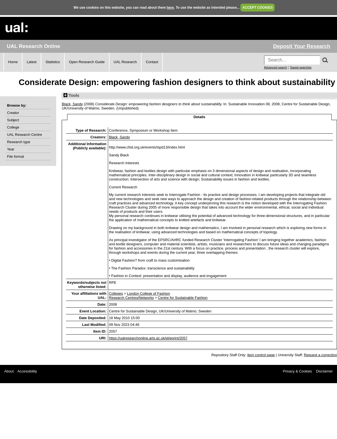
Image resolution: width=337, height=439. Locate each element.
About (8, 371)
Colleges (116, 293)
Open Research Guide (86, 62)
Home (13, 62)
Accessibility (27, 371)
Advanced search (275, 67)
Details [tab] (199, 117)
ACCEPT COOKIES (257, 8)
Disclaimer (324, 371)
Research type (18, 142)
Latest (32, 62)
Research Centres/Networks (131, 298)
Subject (13, 120)
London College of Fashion (148, 293)
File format (15, 156)
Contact (152, 62)
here (170, 8)
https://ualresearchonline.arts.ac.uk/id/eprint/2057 (148, 338)
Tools (71, 95)
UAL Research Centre (24, 134)
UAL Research (125, 62)
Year (10, 149)
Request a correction (320, 355)
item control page (261, 355)
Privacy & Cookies (297, 371)
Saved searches (300, 67)
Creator (13, 113)
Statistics (52, 62)
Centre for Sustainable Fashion (183, 298)
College (13, 127)
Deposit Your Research (301, 46)
